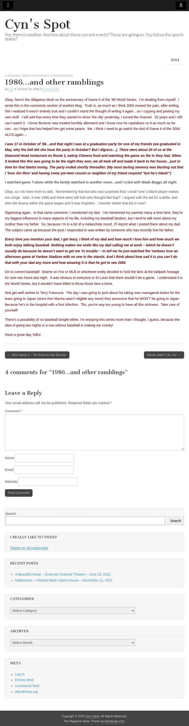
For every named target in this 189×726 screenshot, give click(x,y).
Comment (13, 411)
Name (9, 458)
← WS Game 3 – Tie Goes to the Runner (37, 355)
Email (9, 470)
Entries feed (24, 680)
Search (10, 514)
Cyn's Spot (38, 24)
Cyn (11, 89)
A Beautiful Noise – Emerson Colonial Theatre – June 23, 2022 (63, 574)
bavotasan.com (115, 721)
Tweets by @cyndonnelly (29, 548)
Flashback (12, 75)
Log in (19, 674)
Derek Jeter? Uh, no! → (164, 355)
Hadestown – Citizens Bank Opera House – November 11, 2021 (64, 580)
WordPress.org (26, 692)
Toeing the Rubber (35, 75)
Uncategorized (61, 75)
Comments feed (27, 686)
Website (11, 482)
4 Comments (51, 89)
